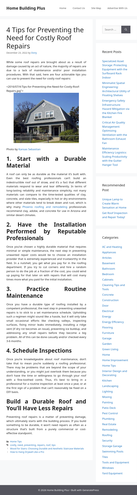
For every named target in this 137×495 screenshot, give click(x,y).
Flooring (107, 327)
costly (13, 445)
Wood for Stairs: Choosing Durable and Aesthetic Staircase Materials (47, 448)
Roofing (107, 435)
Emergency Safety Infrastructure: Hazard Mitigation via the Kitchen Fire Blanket (115, 109)
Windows (108, 468)
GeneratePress (90, 490)
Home (62, 8)
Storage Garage (112, 446)
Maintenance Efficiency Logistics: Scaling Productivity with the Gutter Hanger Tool (114, 157)
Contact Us (79, 8)
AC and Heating (112, 247)
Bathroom (108, 268)
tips (54, 445)
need (20, 445)
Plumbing (108, 419)
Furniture (108, 333)
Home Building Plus (25, 8)
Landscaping (110, 386)
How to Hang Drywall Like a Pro (27, 451)
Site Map (96, 8)
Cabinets (107, 279)
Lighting (107, 391)
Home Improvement (115, 360)
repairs (41, 445)
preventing (30, 445)
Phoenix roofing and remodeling (44, 207)
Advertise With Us (117, 8)
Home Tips (16, 441)
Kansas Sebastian (29, 149)
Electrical (108, 311)
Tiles (105, 457)
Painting (107, 402)
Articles (107, 258)
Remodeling (110, 429)
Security (107, 440)
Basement (108, 263)
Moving (107, 397)
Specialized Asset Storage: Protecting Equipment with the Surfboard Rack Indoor (114, 69)
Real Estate (109, 424)
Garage (107, 338)
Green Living (110, 349)
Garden (107, 344)
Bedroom (108, 274)
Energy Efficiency (113, 322)
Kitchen (107, 380)
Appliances (109, 252)
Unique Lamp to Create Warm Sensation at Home (114, 203)
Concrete (108, 294)
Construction (110, 300)
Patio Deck (109, 408)
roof (48, 445)
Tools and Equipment (115, 462)
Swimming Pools (112, 451)
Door (105, 305)
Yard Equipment (112, 473)
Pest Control (110, 413)
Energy (106, 316)
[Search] (125, 29)
